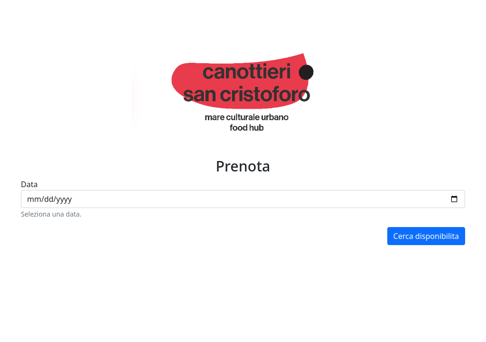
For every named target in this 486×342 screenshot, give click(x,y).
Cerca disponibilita (426, 236)
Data (29, 184)
